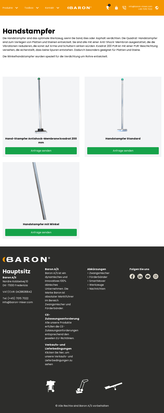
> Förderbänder (97, 277)
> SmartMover (96, 281)
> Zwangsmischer (98, 273)
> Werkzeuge (95, 285)
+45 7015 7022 (145, 9)
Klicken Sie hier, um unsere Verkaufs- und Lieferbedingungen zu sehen (59, 358)
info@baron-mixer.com (140, 6)
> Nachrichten (96, 289)
